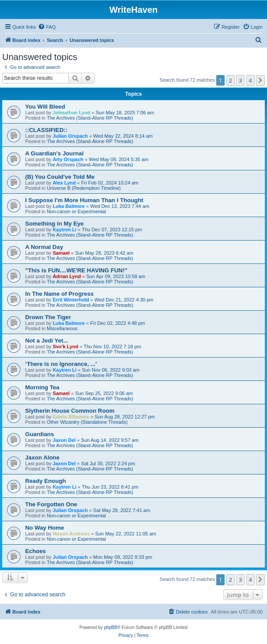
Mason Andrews (71, 533)
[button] (260, 80)
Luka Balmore (69, 206)
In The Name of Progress (59, 293)
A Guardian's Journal (54, 153)
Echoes (35, 551)
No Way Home (44, 527)
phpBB (110, 627)
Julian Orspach (70, 136)
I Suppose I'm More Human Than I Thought (84, 200)
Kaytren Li (64, 229)
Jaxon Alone (42, 457)
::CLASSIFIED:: (46, 130)
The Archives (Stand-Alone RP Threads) (90, 118)
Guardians (39, 434)
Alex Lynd (64, 182)
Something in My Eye (54, 223)
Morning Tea (42, 387)
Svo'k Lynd (65, 346)
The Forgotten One (51, 504)
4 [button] (250, 80)
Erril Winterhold (71, 299)
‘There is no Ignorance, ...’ (61, 364)
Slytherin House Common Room (69, 410)
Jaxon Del (64, 440)
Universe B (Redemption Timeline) (84, 188)
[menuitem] (47, 27)
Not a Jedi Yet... (46, 340)
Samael (61, 253)
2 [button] (230, 80)
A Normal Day (44, 247)
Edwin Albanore (71, 416)
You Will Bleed (45, 106)
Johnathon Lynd (71, 112)
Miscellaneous (62, 328)
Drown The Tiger (48, 317)
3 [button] (240, 80)
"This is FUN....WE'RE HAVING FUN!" (76, 270)
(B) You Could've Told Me (59, 176)
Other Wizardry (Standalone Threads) (87, 422)
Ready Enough (45, 481)
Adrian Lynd (67, 276)
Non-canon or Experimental (76, 211)
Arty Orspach (68, 159)
